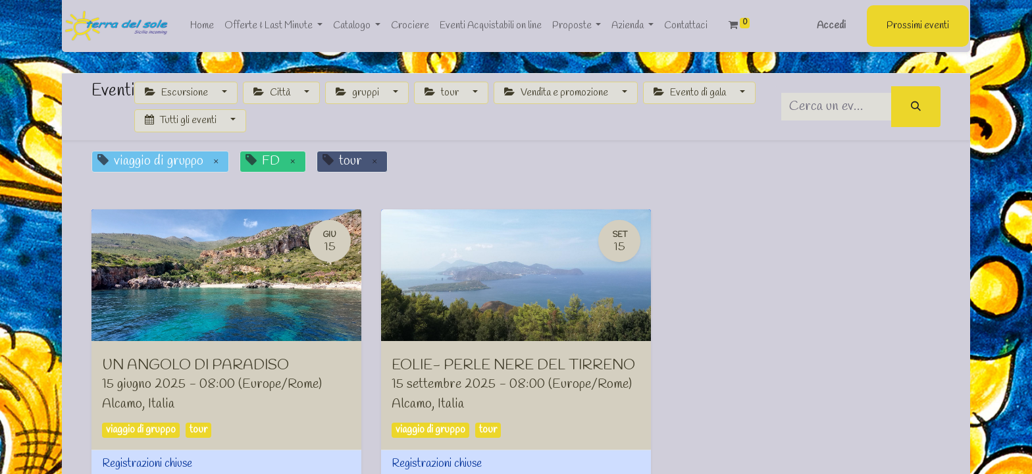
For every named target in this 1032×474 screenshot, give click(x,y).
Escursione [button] (177, 92)
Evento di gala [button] (691, 92)
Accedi (832, 25)
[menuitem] (201, 26)
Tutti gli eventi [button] (182, 120)
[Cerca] (916, 107)
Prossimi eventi (919, 25)
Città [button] (272, 92)
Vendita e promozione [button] (557, 92)
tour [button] (443, 92)
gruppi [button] (358, 92)
